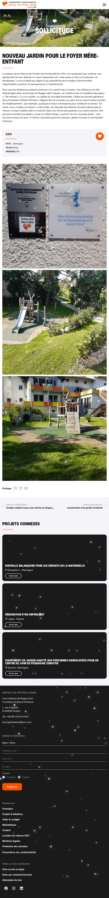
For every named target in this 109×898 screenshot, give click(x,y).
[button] (104, 4)
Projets (60, 37)
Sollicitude (54, 30)
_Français (11, 777)
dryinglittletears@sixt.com (17, 722)
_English (26, 777)
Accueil (48, 37)
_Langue (6, 773)
